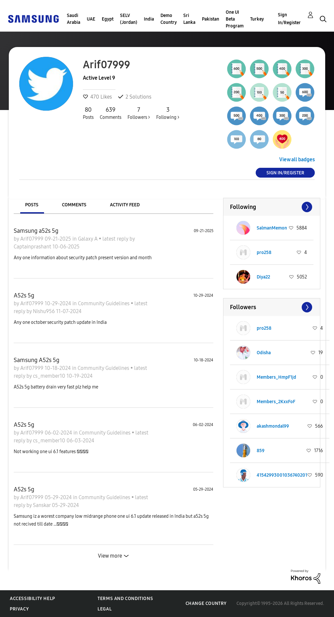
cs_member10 (50, 376)
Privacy (19, 609)
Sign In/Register (289, 18)
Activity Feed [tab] (125, 205)
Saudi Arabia (73, 19)
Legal (105, 609)
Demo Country (168, 19)
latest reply (115, 239)
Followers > (139, 113)
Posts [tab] (31, 205)
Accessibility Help (32, 598)
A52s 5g (24, 295)
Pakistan (210, 19)
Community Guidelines (104, 303)
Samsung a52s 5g (36, 230)
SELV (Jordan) (128, 19)
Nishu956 (44, 311)
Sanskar (42, 505)
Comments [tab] (74, 205)
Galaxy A (88, 239)
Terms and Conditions (125, 598)
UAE (91, 19)
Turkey (257, 19)
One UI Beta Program (235, 19)
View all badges (297, 159)
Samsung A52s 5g (36, 360)
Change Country (206, 603)
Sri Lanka (189, 19)
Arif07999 (32, 239)
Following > (167, 113)
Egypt (108, 19)
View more (110, 556)
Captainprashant (33, 247)
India (149, 19)
